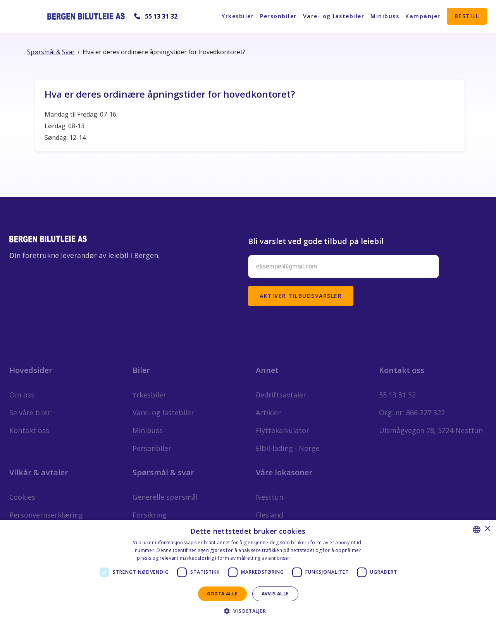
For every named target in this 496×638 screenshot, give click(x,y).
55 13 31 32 (161, 16)
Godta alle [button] (222, 593)
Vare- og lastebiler (334, 16)
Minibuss (384, 16)
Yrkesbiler (238, 16)
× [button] (487, 529)
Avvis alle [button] (275, 593)
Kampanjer (423, 16)
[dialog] (248, 579)
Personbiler (278, 16)
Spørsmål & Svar (51, 52)
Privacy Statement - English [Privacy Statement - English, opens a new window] (243, 624)
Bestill (467, 16)
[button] (248, 611)
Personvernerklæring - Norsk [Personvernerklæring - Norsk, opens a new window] (326, 558)
